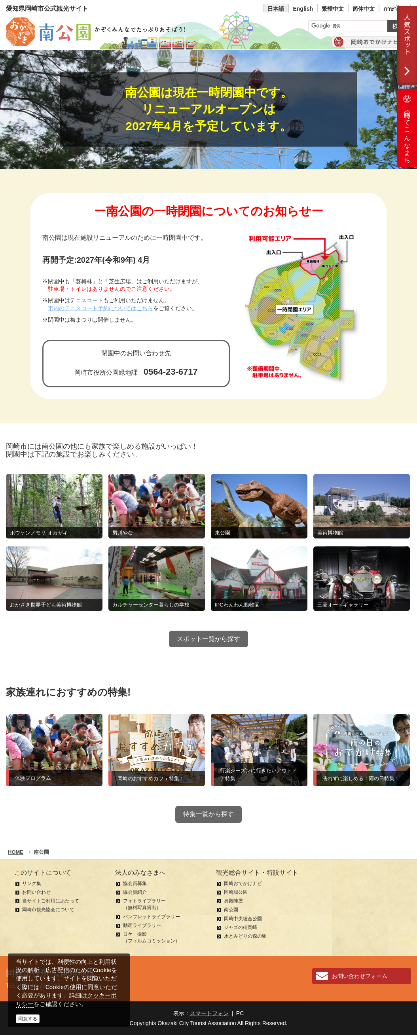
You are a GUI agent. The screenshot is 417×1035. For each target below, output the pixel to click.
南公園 (231, 909)
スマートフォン (209, 1013)
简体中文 (364, 9)
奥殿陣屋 (233, 901)
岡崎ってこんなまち (407, 128)
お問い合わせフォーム (359, 976)
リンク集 (31, 883)
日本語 (275, 9)
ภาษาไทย (394, 9)
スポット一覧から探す (208, 638)
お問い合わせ (36, 892)
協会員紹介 (135, 892)
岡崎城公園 (236, 892)
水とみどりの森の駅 (245, 936)
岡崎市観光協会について (48, 909)
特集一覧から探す (208, 814)
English (303, 9)
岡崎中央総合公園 (243, 918)
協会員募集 (135, 883)
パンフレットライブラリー (151, 916)
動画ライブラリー (142, 925)
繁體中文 (333, 9)
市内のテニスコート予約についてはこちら (100, 308)
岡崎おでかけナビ (243, 883)
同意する (27, 1019)
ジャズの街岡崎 (240, 927)
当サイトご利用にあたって (50, 901)
